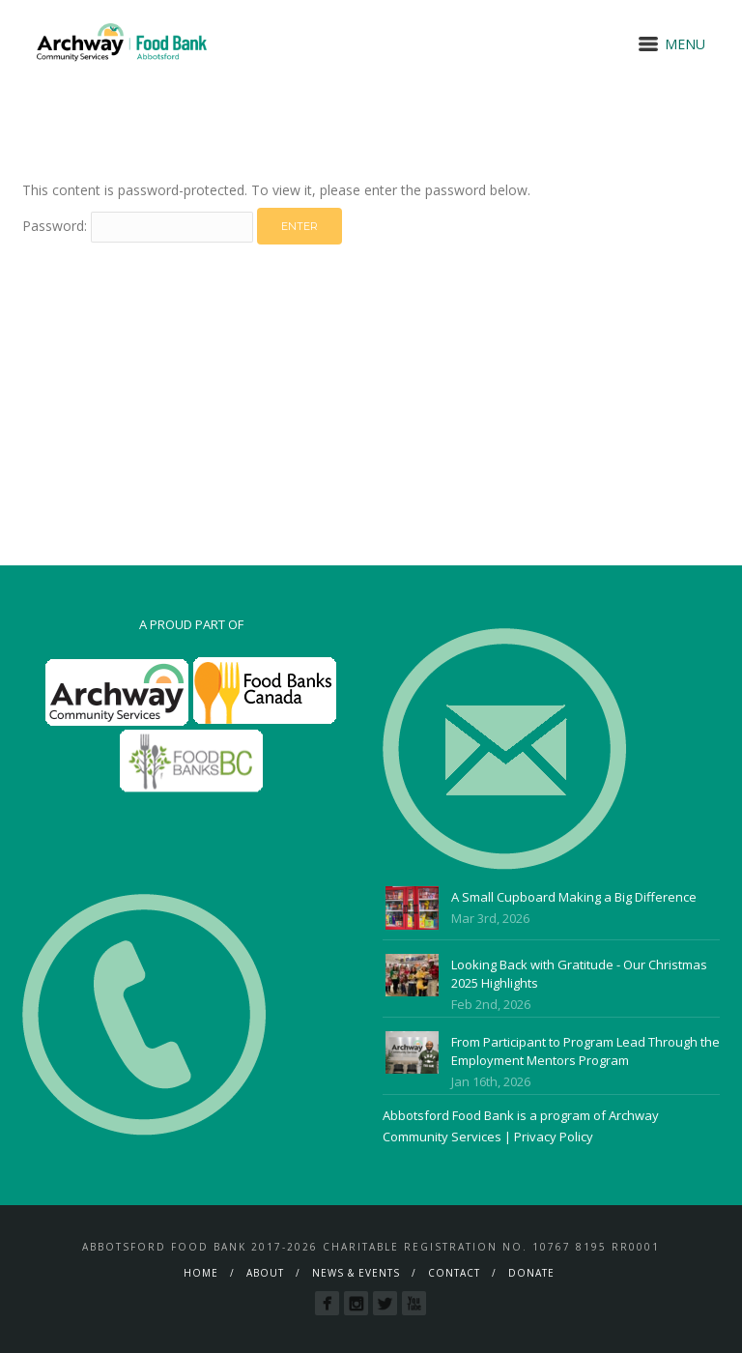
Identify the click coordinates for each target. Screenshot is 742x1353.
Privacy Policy (553, 1136)
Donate (531, 1273)
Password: (137, 225)
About (265, 1273)
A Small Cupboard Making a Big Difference (574, 897)
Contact (454, 1273)
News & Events (356, 1273)
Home (201, 1273)
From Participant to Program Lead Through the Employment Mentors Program (585, 1051)
